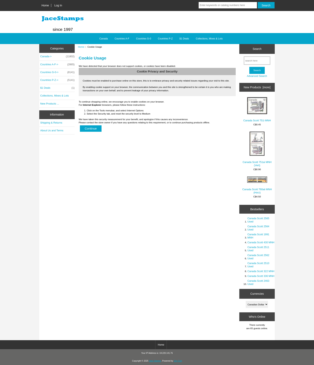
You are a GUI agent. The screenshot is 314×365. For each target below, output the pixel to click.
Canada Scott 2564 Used (258, 228)
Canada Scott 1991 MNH (258, 236)
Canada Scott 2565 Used (258, 220)
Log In (58, 5)
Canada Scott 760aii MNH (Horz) (257, 185)
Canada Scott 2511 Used (258, 249)
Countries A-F (122, 38)
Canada (103, 38)
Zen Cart (178, 361)
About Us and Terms (51, 130)
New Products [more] (257, 87)
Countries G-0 (143, 38)
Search (257, 48)
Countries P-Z (165, 38)
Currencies (257, 293)
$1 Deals (184, 38)
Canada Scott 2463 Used (258, 282)
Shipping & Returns (51, 122)
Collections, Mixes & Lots (209, 38)
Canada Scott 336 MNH (260, 276)
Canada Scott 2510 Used (258, 265)
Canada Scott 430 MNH (260, 242)
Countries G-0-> (57, 72)
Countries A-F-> (57, 64)
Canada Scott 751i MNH (257, 109)
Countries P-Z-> (57, 80)
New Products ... (49, 103)
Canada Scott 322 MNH (260, 271)
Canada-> (57, 56)
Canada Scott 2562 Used (258, 257)
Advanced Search (257, 75)
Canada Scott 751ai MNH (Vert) (257, 149)
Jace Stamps (155, 361)
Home (45, 5)
